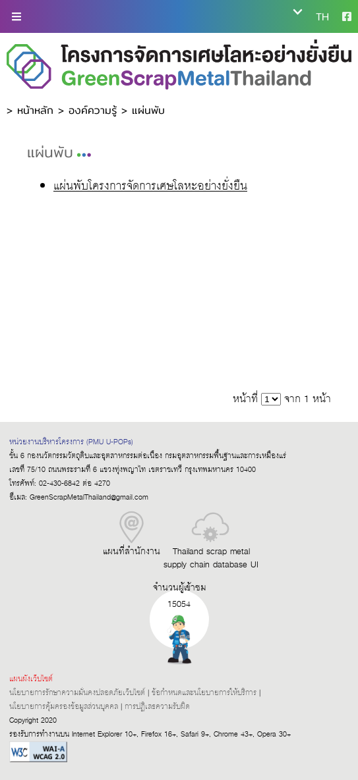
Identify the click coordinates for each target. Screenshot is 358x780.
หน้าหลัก (35, 110)
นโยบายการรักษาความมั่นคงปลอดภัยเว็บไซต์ (77, 693)
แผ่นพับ (148, 110)
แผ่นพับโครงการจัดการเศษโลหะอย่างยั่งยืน (150, 187)
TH (322, 17)
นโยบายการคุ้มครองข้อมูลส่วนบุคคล (63, 707)
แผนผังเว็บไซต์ (31, 679)
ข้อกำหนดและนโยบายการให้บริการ (204, 693)
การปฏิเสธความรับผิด (157, 707)
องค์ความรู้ (93, 110)
